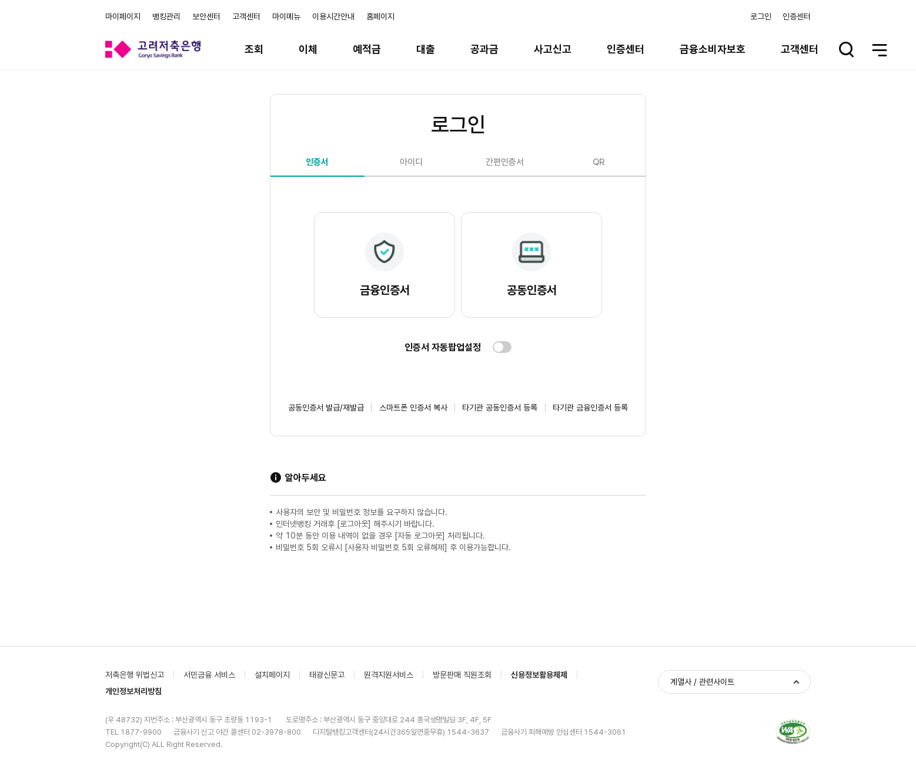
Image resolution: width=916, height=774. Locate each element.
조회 (254, 49)
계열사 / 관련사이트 (702, 681)
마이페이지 (123, 16)
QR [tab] (598, 162)
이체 (308, 49)
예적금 (367, 49)
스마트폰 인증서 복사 (413, 407)
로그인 (760, 16)
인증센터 (797, 16)
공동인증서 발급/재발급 (326, 407)
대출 (425, 49)
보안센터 (206, 16)
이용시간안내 (333, 16)
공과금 (484, 49)
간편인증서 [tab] (505, 162)
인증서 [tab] (317, 162)
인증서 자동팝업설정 (442, 347)
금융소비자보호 (712, 49)
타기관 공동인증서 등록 (499, 407)
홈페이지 (380, 16)
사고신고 (552, 49)
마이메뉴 (286, 16)
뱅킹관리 (166, 16)
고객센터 (246, 16)
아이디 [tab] (411, 162)
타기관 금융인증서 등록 (590, 407)
